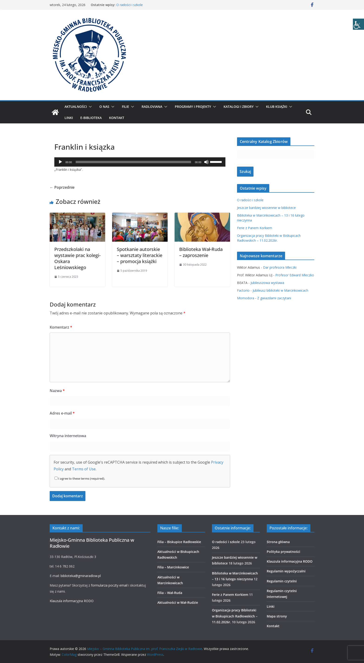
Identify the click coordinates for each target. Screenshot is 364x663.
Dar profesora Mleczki (279, 267)
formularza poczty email (109, 585)
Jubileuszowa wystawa (267, 282)
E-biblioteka (91, 117)
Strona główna (278, 542)
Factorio (243, 290)
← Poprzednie (62, 187)
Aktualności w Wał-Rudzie (177, 602)
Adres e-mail (62, 413)
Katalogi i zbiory (239, 106)
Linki (69, 117)
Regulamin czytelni (282, 581)
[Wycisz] (206, 162)
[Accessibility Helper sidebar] (358, 24)
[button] (89, 106)
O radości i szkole (129, 5)
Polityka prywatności (283, 551)
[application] (139, 162)
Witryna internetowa (68, 435)
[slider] (133, 162)
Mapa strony (277, 616)
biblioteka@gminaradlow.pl (81, 576)
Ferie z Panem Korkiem (254, 228)
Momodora (245, 298)
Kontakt (116, 117)
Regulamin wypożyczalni (286, 571)
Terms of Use (84, 469)
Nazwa (57, 390)
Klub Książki (276, 106)
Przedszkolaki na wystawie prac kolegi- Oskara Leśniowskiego (77, 258)
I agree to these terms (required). (80, 478)
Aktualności (76, 106)
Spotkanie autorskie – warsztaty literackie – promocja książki (139, 255)
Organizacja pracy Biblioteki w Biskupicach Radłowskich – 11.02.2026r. (234, 616)
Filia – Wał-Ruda (169, 592)
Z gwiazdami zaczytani (274, 298)
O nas (104, 106)
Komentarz (61, 327)
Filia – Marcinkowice (173, 567)
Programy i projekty (193, 106)
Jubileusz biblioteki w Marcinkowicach (280, 290)
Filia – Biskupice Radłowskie (179, 542)
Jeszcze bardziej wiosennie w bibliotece (266, 207)
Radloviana (152, 106)
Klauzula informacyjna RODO (72, 601)
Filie (125, 106)
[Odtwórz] (60, 162)
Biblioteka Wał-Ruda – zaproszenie (201, 252)
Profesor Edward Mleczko (294, 275)
